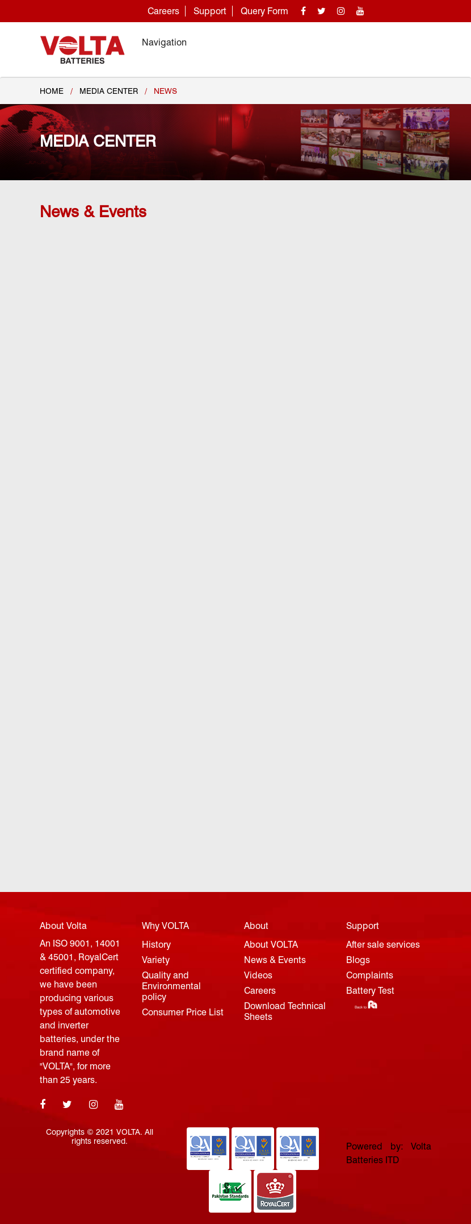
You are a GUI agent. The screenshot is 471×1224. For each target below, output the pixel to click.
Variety (156, 960)
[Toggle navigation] (415, 42)
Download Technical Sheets (285, 1011)
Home (52, 91)
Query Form (264, 11)
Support (210, 11)
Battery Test (370, 990)
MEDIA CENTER (108, 91)
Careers (163, 11)
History (156, 944)
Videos (258, 975)
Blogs (358, 960)
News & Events (275, 960)
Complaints (369, 975)
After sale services (383, 944)
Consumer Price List (183, 1012)
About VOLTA (271, 944)
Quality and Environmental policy (171, 986)
